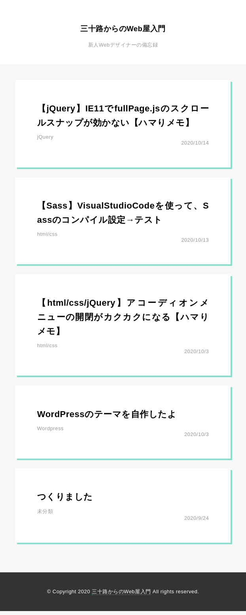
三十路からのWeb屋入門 (123, 27)
